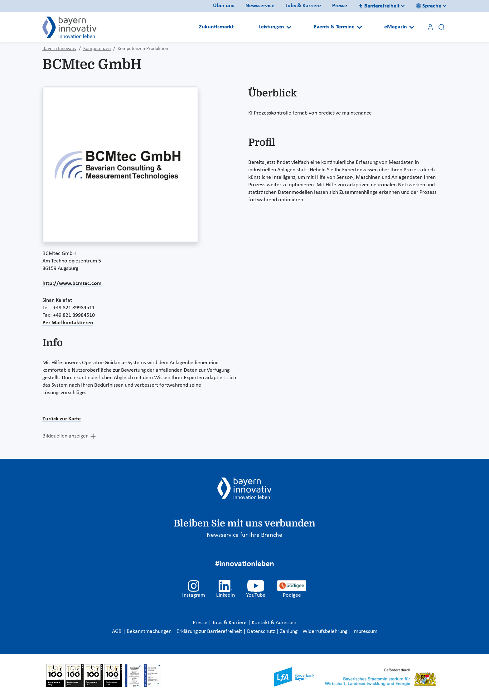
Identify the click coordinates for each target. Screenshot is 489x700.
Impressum (364, 631)
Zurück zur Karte (61, 419)
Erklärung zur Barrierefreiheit (210, 631)
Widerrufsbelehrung (326, 631)
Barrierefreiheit (378, 6)
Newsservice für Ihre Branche (244, 535)
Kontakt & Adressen (274, 623)
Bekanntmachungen (150, 631)
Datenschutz (261, 631)
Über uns (223, 6)
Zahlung (289, 631)
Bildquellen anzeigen (65, 436)
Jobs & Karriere (303, 6)
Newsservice (259, 6)
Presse (339, 6)
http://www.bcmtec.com (72, 283)
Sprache (428, 6)
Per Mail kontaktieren (67, 323)
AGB (117, 631)
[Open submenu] (289, 27)
